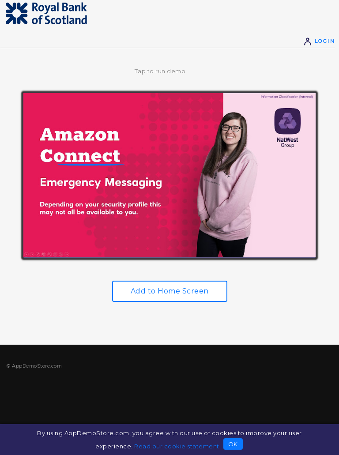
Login (319, 41)
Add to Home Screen (170, 291)
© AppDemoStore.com (34, 366)
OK (233, 443)
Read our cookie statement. (177, 446)
